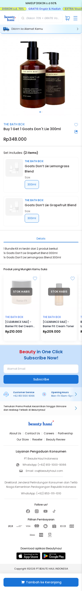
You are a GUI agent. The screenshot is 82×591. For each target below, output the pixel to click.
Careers (49, 433)
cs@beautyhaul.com (49, 471)
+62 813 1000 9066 (24, 396)
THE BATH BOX (14, 124)
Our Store (23, 439)
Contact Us (32, 433)
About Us (15, 433)
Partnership (65, 433)
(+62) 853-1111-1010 (48, 493)
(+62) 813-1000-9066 (52, 465)
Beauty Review (55, 439)
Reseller (37, 439)
